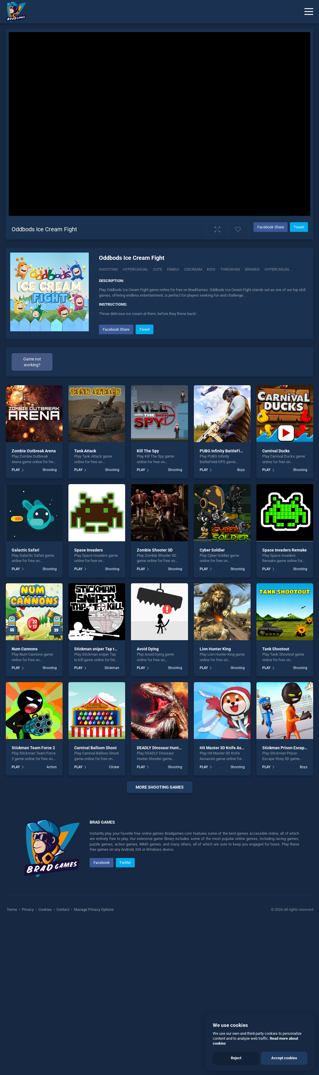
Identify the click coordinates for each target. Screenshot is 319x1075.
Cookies (45, 909)
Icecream (193, 269)
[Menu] (308, 11)
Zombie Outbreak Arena (34, 451)
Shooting (108, 269)
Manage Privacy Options (93, 909)
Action (52, 767)
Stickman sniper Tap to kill (98, 649)
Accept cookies (284, 1058)
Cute (157, 269)
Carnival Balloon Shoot (95, 747)
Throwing (230, 269)
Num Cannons (25, 649)
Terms (12, 909)
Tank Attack (85, 451)
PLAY (16, 470)
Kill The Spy (148, 451)
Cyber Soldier (212, 550)
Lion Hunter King (215, 649)
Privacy (28, 909)
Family (173, 269)
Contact (63, 909)
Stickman (111, 668)
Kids (211, 269)
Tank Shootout (275, 649)
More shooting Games (160, 787)
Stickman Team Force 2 (33, 747)
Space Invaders (88, 550)
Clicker (114, 767)
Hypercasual (135, 269)
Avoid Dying (148, 649)
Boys (241, 470)
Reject (236, 1058)
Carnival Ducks (276, 451)
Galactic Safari (25, 550)
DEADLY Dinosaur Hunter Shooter (167, 747)
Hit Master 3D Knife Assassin (226, 747)
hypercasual (277, 269)
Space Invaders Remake (284, 550)
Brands (252, 269)
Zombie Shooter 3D (155, 550)
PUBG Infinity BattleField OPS (227, 451)
